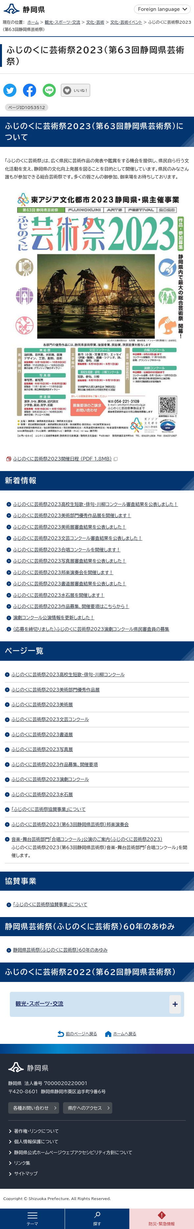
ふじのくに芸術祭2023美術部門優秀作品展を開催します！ (72, 515)
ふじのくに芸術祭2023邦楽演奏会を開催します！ (63, 572)
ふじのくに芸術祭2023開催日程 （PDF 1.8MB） (65, 459)
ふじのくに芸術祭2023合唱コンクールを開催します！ (66, 549)
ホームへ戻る (124, 1034)
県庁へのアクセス (85, 1108)
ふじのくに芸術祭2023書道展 (42, 734)
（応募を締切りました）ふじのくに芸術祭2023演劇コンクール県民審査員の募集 (91, 629)
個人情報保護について (36, 1141)
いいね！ (81, 90)
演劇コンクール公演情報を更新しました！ (54, 617)
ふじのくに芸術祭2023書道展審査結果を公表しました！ (69, 583)
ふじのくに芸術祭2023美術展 (42, 704)
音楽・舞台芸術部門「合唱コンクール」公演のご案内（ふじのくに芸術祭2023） (86, 839)
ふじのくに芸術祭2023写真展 (42, 749)
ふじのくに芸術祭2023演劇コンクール (50, 779)
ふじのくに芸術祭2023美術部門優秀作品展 (55, 689)
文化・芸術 (95, 22)
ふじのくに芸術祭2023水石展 (42, 794)
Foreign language (159, 9)
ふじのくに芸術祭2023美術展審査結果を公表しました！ (69, 527)
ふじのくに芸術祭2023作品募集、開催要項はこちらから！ (71, 606)
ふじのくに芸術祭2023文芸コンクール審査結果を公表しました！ (77, 538)
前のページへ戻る (81, 1034)
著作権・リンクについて (36, 1131)
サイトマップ (26, 1173)
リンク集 (22, 1163)
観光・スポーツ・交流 (62, 22)
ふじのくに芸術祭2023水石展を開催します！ (58, 595)
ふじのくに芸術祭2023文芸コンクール (50, 719)
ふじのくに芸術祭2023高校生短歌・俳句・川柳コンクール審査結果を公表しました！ (95, 504)
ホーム (33, 22)
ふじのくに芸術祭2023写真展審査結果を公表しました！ (69, 561)
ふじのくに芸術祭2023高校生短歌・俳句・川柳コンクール (68, 674)
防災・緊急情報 (162, 1224)
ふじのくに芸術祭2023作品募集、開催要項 (54, 764)
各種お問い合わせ (31, 1108)
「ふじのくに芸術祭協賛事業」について (48, 809)
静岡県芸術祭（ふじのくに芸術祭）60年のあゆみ (60, 950)
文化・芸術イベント (126, 22)
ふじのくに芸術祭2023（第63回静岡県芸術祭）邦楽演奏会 (70, 824)
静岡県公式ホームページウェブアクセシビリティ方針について (73, 1152)
